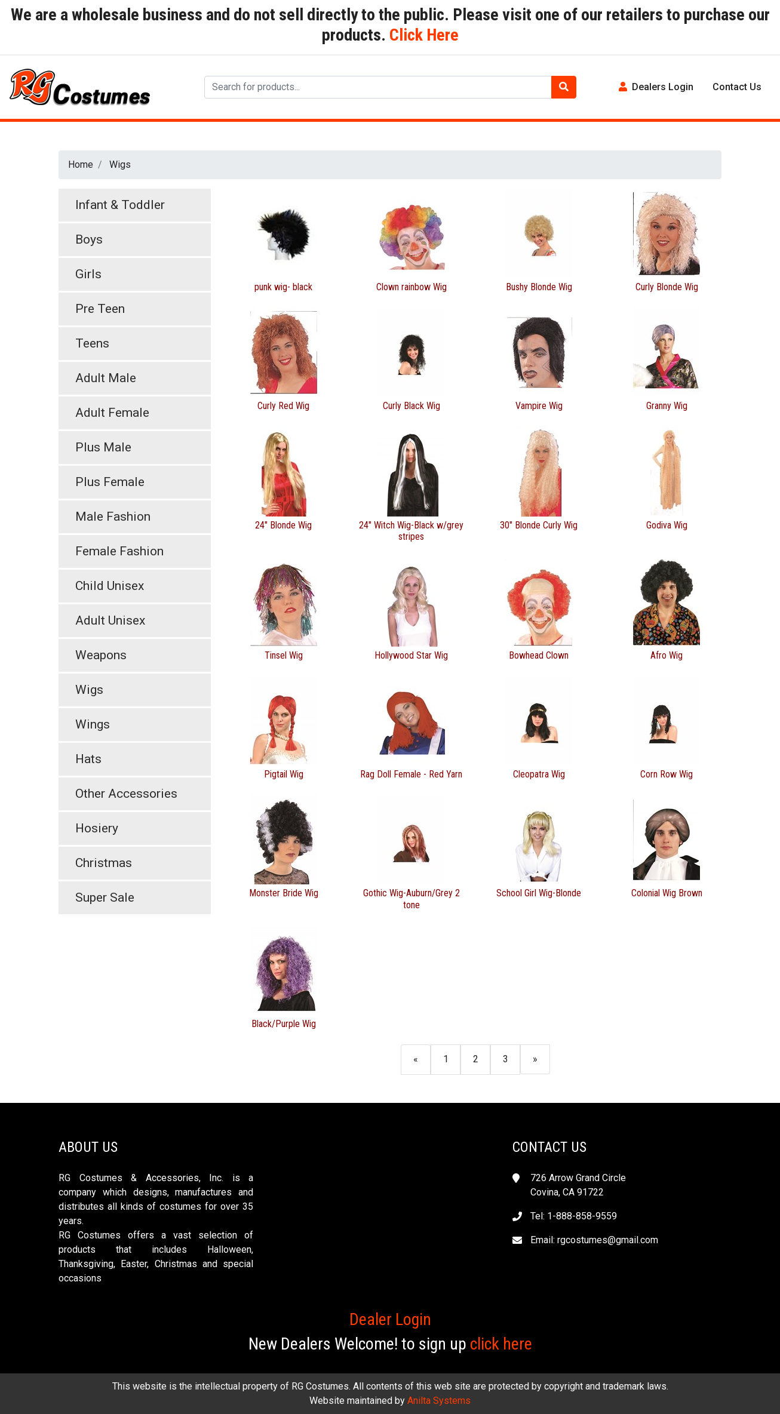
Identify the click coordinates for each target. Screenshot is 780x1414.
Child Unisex (109, 586)
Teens (92, 343)
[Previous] (415, 1059)
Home (80, 164)
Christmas (103, 863)
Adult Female (112, 412)
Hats (88, 759)
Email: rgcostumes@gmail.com (594, 1240)
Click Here (422, 35)
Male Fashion (113, 516)
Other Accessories (126, 793)
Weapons (101, 655)
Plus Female (110, 482)
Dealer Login (390, 1319)
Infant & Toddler (120, 205)
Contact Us (737, 87)
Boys (89, 239)
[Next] (535, 1059)
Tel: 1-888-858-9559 (573, 1216)
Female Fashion (119, 551)
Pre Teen (100, 309)
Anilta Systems (439, 1400)
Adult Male (105, 378)
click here (501, 1344)
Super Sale (104, 897)
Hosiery (96, 828)
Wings (92, 724)
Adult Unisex (110, 620)
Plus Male (103, 447)
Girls (88, 274)
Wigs (120, 164)
